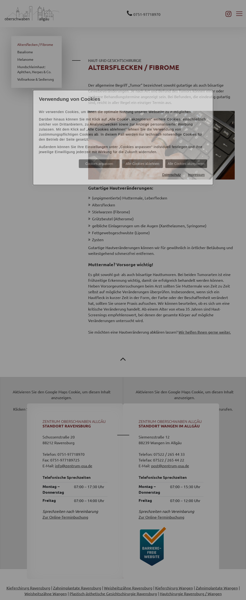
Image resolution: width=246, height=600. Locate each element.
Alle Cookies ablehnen (142, 164)
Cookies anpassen (99, 164)
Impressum (196, 175)
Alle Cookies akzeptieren (186, 164)
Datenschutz (171, 175)
